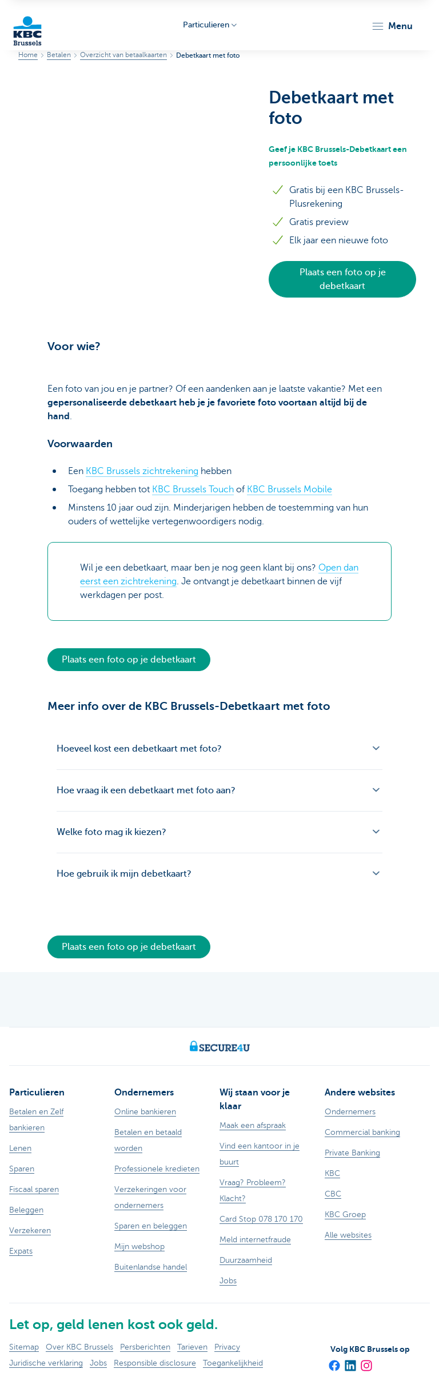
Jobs (98, 1363)
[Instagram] (366, 1361)
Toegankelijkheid (233, 1363)
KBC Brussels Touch (193, 489)
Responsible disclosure (155, 1363)
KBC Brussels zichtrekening (142, 471)
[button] (392, 26)
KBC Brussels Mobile (289, 489)
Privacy (227, 1347)
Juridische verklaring (46, 1363)
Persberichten (145, 1347)
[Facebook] (334, 1361)
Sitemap (24, 1347)
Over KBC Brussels (79, 1347)
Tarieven (192, 1347)
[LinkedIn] (350, 1361)
